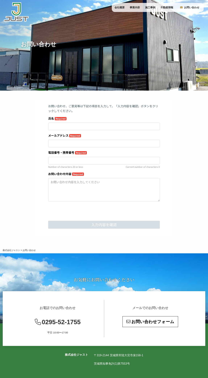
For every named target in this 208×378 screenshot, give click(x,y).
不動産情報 (167, 7)
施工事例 (150, 7)
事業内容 (135, 7)
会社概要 (120, 7)
